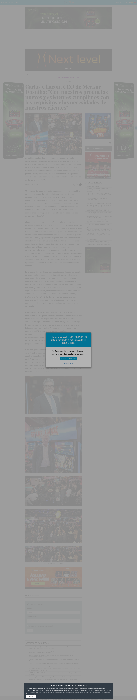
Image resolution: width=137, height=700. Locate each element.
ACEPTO (31, 696)
